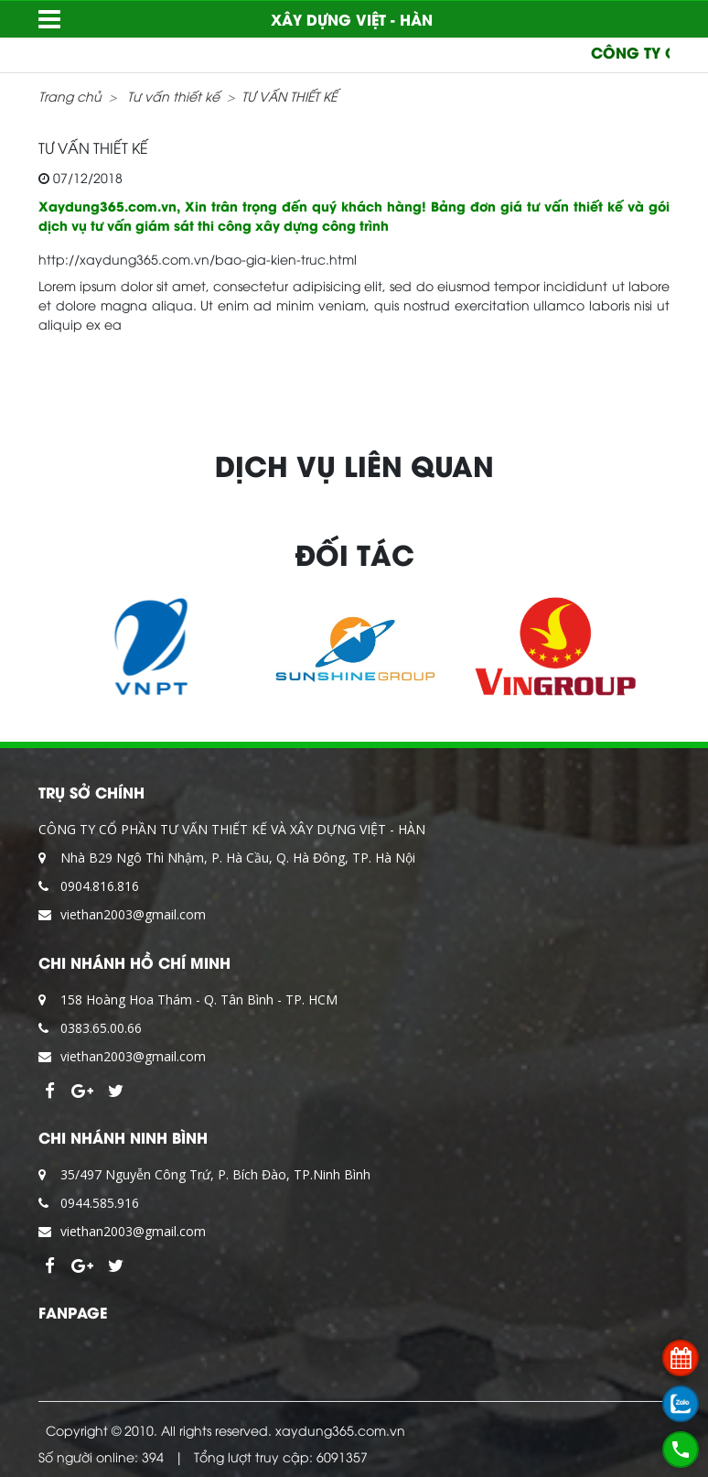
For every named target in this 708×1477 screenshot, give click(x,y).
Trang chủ (70, 95)
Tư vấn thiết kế (173, 95)
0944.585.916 (99, 1202)
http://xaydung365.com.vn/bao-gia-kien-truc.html (197, 258)
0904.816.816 (99, 886)
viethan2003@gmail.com (133, 914)
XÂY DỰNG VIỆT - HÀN (352, 18)
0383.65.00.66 (101, 1028)
